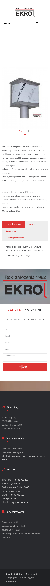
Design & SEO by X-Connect (20, 574)
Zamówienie (11, 231)
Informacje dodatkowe (15, 238)
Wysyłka (32, 224)
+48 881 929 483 (20, 480)
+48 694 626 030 (21, 487)
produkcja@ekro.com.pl (13, 491)
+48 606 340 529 (16, 495)
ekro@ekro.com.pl (10, 498)
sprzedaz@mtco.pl (11, 483)
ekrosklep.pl (22, 502)
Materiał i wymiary (13, 224)
